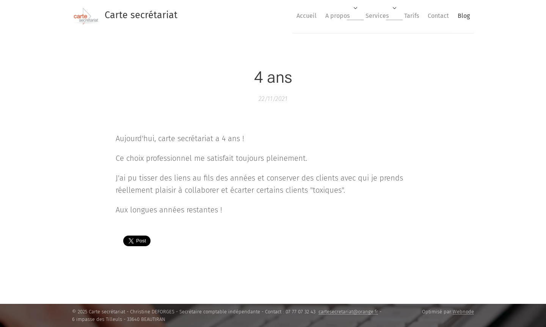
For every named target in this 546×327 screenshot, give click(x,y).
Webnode (463, 311)
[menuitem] (283, 15)
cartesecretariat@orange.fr (348, 311)
